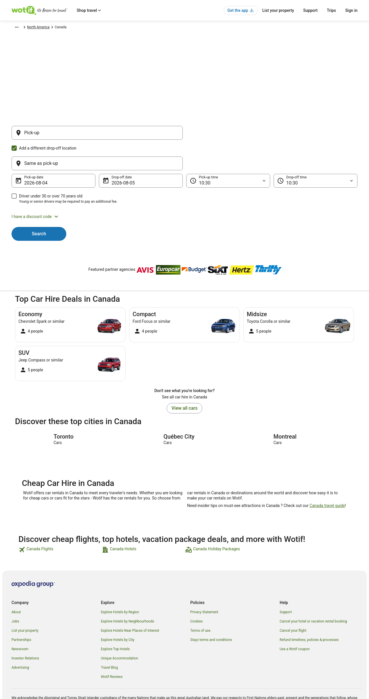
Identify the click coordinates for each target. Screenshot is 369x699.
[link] (59, 522)
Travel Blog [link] (109, 640)
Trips (331, 10)
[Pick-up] (97, 136)
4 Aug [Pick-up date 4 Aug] (30, 155)
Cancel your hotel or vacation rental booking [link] (313, 594)
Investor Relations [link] (25, 631)
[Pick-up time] (228, 153)
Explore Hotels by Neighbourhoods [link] (127, 594)
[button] (184, 188)
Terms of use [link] (200, 603)
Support (310, 10)
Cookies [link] (196, 594)
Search (39, 206)
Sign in (351, 10)
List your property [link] (25, 603)
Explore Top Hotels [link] (115, 621)
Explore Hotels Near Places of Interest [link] (130, 603)
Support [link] (286, 584)
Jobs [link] (15, 594)
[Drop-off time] (315, 153)
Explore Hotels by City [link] (117, 612)
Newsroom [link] (20, 621)
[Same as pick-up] (271, 136)
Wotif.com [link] (19, 28)
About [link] (16, 584)
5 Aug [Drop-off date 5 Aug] (117, 155)
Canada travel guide (327, 478)
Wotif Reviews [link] (112, 649)
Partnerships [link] (21, 612)
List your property (278, 10)
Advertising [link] (20, 640)
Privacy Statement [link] (204, 584)
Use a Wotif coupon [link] (295, 621)
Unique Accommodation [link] (119, 631)
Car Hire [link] (39, 28)
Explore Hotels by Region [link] (120, 584)
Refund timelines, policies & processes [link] (309, 612)
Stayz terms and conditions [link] (211, 612)
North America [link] (61, 28)
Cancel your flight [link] (293, 603)
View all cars (184, 380)
